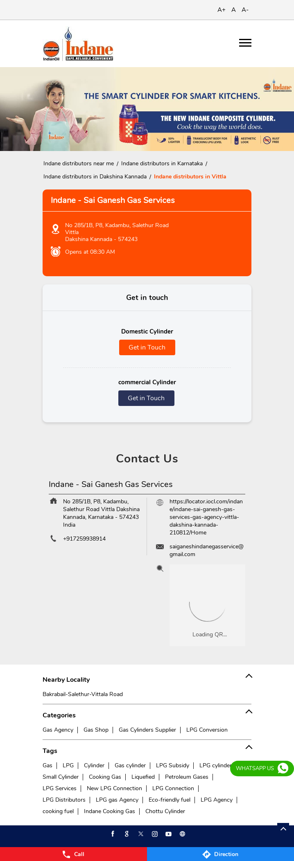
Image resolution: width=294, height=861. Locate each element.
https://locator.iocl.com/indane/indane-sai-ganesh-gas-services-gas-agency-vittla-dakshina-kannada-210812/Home (206, 517)
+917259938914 (84, 539)
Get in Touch (147, 347)
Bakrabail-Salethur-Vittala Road (83, 694)
